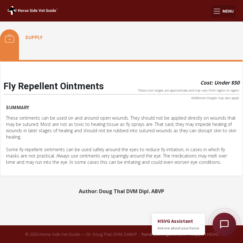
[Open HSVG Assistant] (224, 224)
